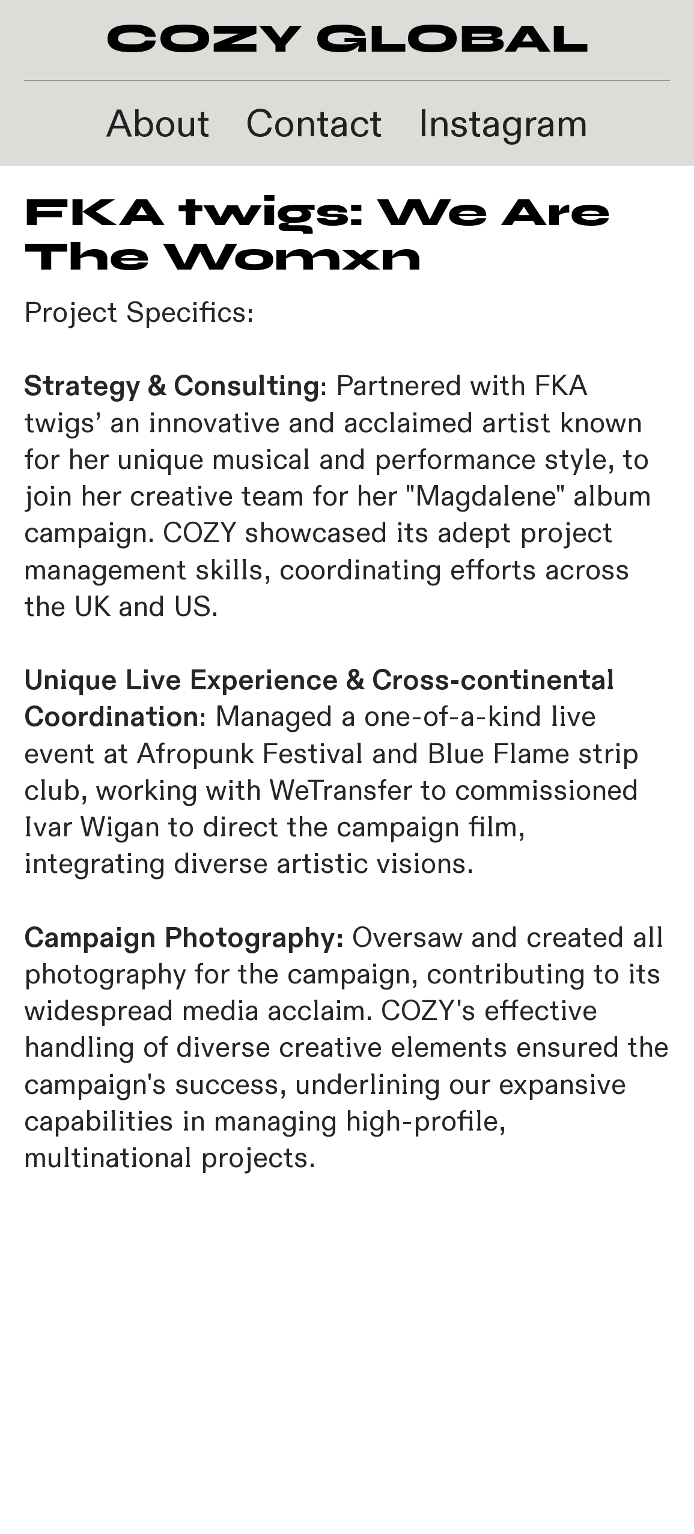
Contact (314, 124)
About (158, 124)
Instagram (503, 124)
